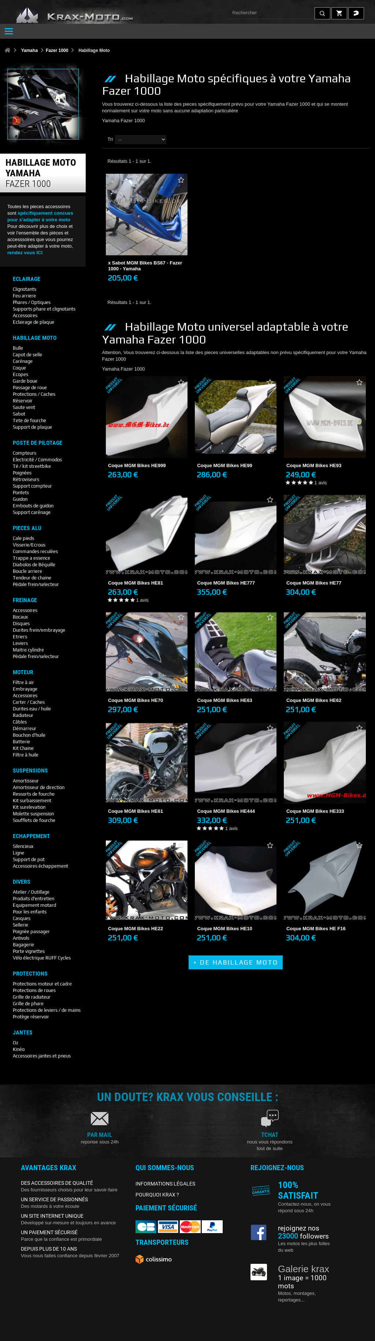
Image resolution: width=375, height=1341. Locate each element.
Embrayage (25, 689)
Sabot (19, 414)
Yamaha (29, 50)
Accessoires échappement (40, 866)
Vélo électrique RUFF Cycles (42, 958)
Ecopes (20, 374)
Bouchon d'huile (29, 735)
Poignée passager (31, 931)
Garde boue (25, 381)
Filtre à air (23, 682)
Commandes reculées (35, 551)
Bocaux (20, 617)
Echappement (31, 836)
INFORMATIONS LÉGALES (165, 1184)
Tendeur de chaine (32, 578)
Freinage (25, 600)
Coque (19, 368)
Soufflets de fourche (34, 820)
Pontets (21, 492)
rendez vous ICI (24, 252)
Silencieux (23, 846)
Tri (110, 139)
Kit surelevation (29, 807)
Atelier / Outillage (31, 892)
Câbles (20, 722)
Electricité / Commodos (37, 459)
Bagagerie (23, 944)
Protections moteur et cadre (42, 984)
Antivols (21, 938)
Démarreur (24, 728)
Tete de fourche (29, 420)
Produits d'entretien (33, 898)
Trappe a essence (31, 558)
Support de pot (29, 859)
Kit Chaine (23, 748)
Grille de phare (28, 1003)
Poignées (22, 473)
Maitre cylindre (28, 650)
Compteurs (24, 453)
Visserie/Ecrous (29, 545)
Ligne (18, 853)
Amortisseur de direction (38, 787)
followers (303, 1236)
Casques (21, 918)
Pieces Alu (27, 528)
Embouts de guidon (33, 505)
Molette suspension (33, 813)
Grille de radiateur (32, 997)
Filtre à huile (25, 755)
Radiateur (23, 715)
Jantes (23, 1032)
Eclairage (26, 279)
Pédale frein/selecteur (36, 584)
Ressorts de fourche (34, 794)
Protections (30, 973)
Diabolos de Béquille (34, 564)
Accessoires (25, 315)
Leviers (20, 643)
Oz (15, 1042)
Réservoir (23, 400)
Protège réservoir (31, 1016)
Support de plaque (32, 427)
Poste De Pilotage (37, 443)
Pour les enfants (30, 911)
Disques (21, 623)
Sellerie (20, 925)
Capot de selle (27, 354)
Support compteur (32, 486)
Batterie (21, 741)
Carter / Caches (29, 702)
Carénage (23, 361)
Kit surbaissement (32, 800)
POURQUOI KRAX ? (157, 1195)
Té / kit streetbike (32, 466)
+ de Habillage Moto (235, 962)
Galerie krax (303, 1268)
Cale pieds (23, 538)
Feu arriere (24, 295)
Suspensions (30, 770)
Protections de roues (34, 990)
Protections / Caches (34, 394)
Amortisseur (26, 781)
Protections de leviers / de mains (47, 1010)
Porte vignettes (29, 951)
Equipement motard (34, 905)
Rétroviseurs (26, 479)
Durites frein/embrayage (39, 630)
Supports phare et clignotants (44, 309)
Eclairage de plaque (33, 322)
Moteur (23, 672)
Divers (21, 882)
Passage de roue (30, 387)
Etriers (20, 636)
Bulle (18, 348)
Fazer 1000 (57, 50)
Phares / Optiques (32, 302)
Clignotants (24, 289)
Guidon (20, 499)
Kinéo (19, 1049)
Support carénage (32, 512)
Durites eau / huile (32, 708)
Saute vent (24, 407)
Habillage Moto (35, 338)
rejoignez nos (298, 1228)
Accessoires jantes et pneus (42, 1056)
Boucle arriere (27, 571)
